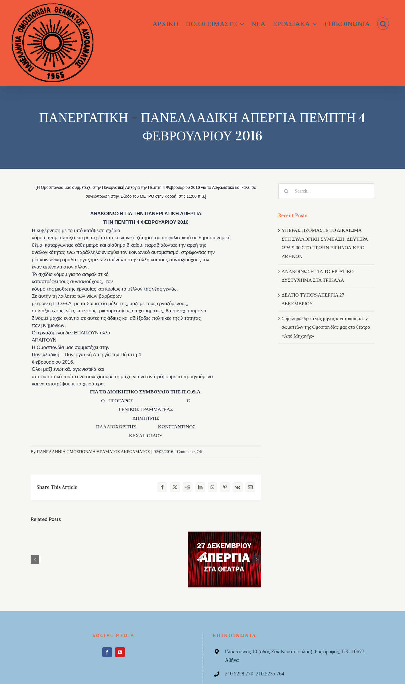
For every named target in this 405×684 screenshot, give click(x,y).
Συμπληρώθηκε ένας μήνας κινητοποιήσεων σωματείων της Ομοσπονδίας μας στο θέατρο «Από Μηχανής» (326, 327)
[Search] (286, 191)
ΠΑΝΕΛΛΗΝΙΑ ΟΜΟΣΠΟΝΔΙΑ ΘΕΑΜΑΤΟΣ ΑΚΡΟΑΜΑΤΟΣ (93, 451)
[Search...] (326, 191)
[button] (383, 23)
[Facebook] (107, 652)
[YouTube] (120, 652)
